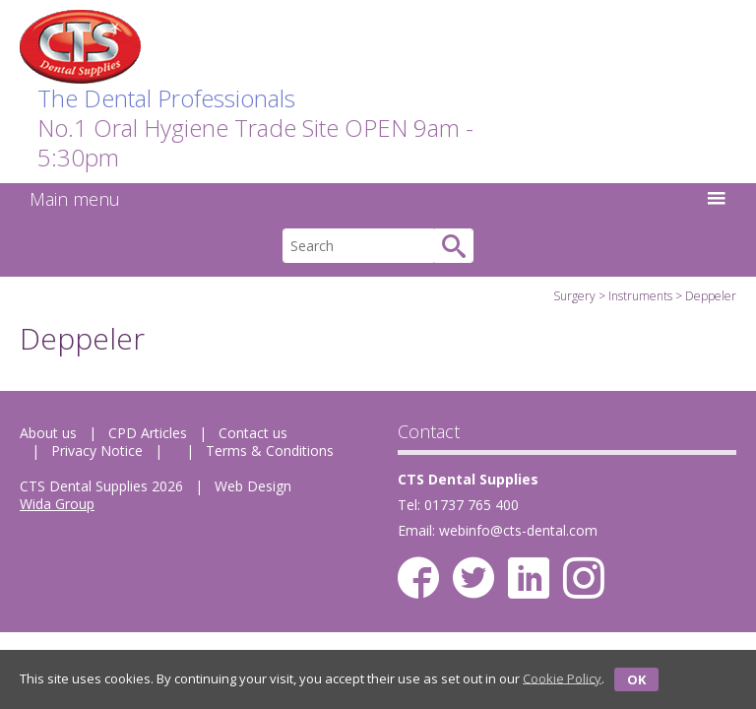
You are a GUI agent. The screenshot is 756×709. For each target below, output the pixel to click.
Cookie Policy (562, 677)
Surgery (574, 296)
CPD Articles (147, 432)
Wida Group (57, 503)
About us (48, 432)
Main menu (378, 199)
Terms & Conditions (270, 450)
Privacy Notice (97, 450)
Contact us (253, 432)
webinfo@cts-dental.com (518, 530)
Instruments (640, 296)
